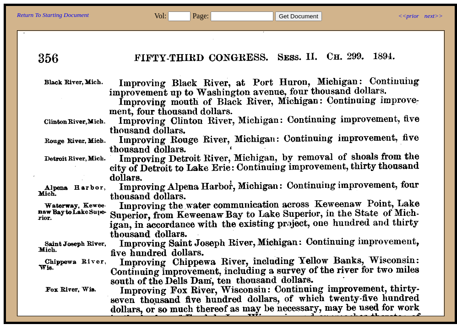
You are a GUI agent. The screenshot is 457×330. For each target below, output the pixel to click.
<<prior (408, 15)
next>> (433, 15)
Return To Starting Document (53, 14)
